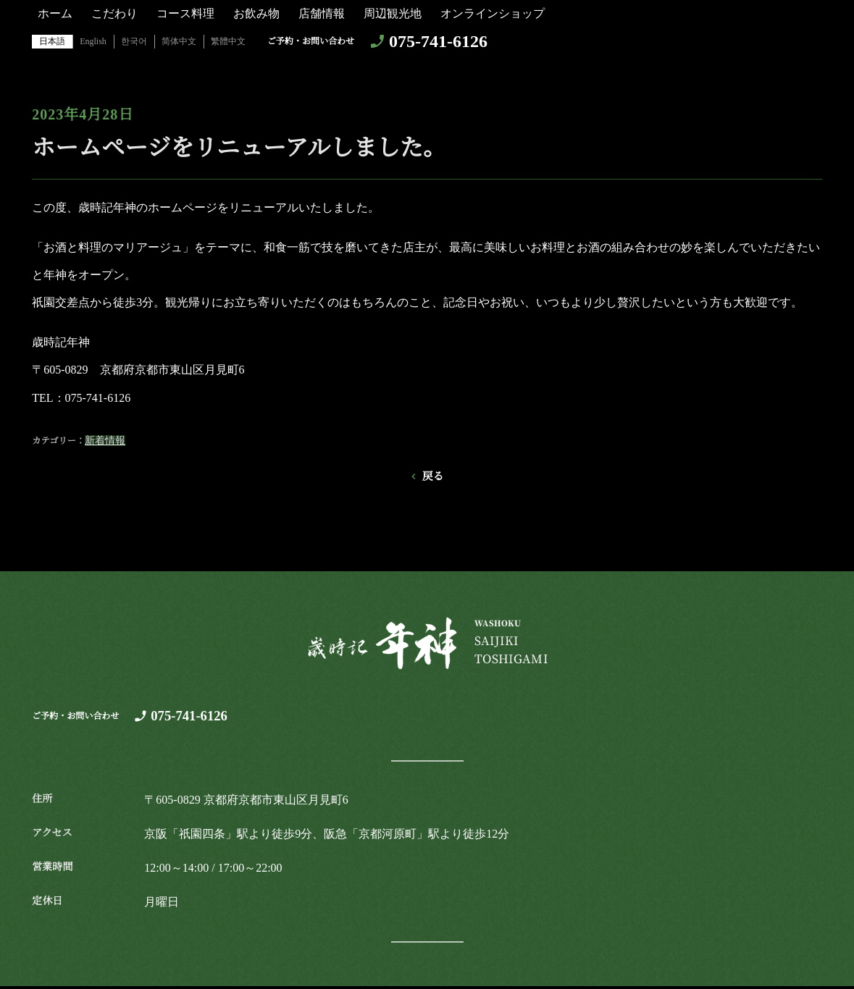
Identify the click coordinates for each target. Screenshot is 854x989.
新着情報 (105, 440)
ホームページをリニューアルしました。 (239, 148)
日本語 (52, 41)
